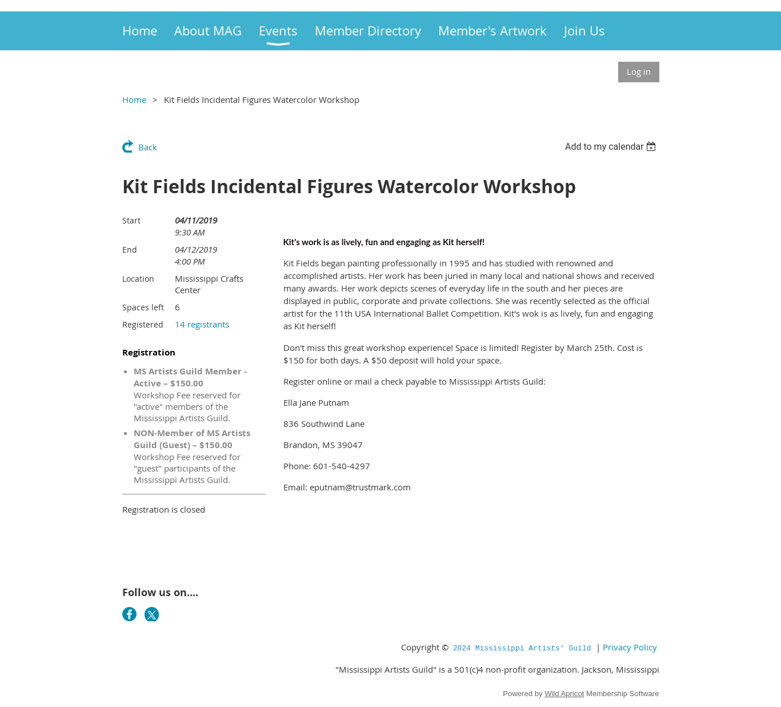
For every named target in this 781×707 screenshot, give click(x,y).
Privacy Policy (630, 647)
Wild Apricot (564, 693)
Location (138, 278)
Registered (142, 324)
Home (134, 99)
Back (147, 147)
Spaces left (143, 307)
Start (131, 220)
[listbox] (612, 146)
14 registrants (202, 324)
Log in (639, 71)
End (129, 249)
